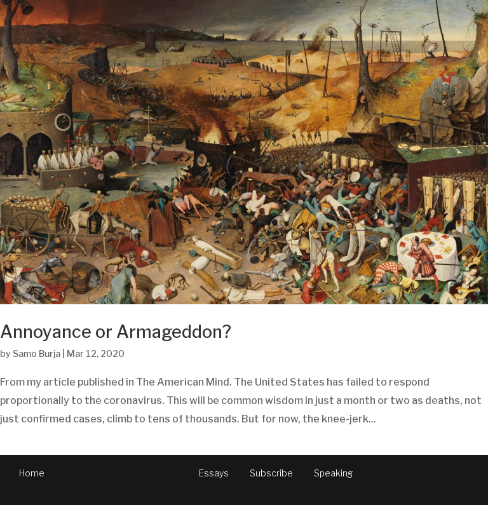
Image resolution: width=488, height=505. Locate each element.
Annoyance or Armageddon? (115, 331)
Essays (214, 473)
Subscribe (271, 473)
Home (31, 473)
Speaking (333, 473)
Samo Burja (36, 353)
